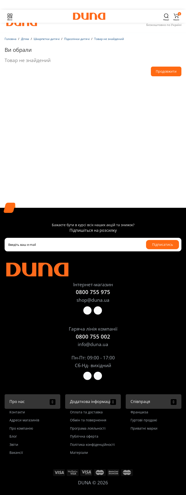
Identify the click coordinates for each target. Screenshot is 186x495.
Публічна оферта (84, 436)
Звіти (13, 444)
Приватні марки (144, 428)
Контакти (17, 412)
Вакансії (16, 452)
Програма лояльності (88, 428)
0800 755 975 (93, 291)
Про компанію (21, 428)
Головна (10, 39)
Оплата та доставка (86, 412)
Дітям (25, 39)
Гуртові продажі (144, 420)
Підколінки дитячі (77, 39)
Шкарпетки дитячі (47, 39)
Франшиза (139, 412)
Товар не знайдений (109, 39)
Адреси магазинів (24, 420)
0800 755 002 (93, 336)
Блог (13, 436)
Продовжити (166, 71)
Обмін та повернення (88, 420)
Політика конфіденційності (92, 444)
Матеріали (79, 452)
